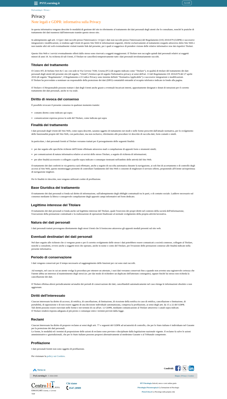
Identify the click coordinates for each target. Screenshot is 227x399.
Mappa (177, 376)
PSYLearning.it (50, 3)
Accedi (187, 3)
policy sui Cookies (56, 356)
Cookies (191, 376)
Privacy (46, 10)
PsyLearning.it (36, 10)
